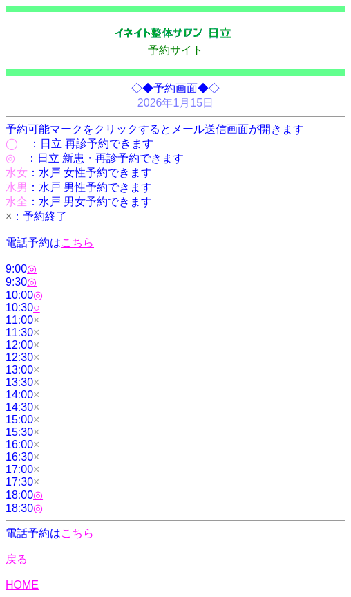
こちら (77, 242)
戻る (17, 559)
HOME (22, 585)
